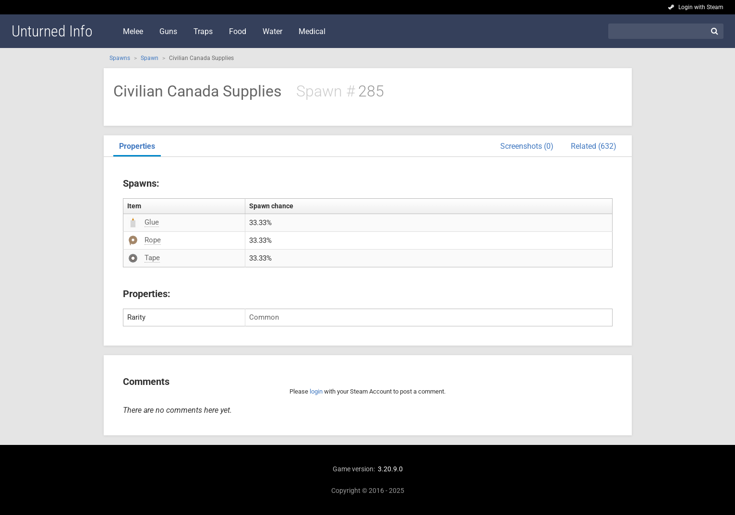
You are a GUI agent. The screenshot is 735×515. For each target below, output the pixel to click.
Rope (153, 240)
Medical (312, 31)
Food (237, 31)
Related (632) (593, 146)
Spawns (119, 58)
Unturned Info (52, 31)
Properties (137, 146)
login (316, 391)
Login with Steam (700, 7)
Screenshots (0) (527, 146)
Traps (203, 31)
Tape (152, 257)
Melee (133, 31)
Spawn (149, 58)
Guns (168, 31)
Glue (152, 222)
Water (272, 31)
